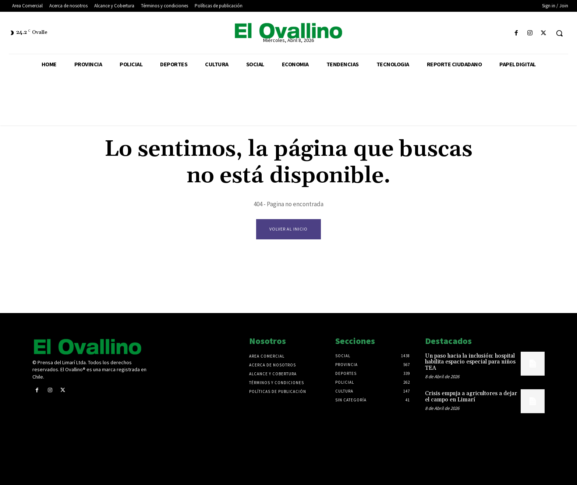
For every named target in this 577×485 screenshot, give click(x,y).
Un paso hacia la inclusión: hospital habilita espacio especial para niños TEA (470, 362)
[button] (559, 33)
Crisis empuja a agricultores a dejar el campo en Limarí (471, 396)
